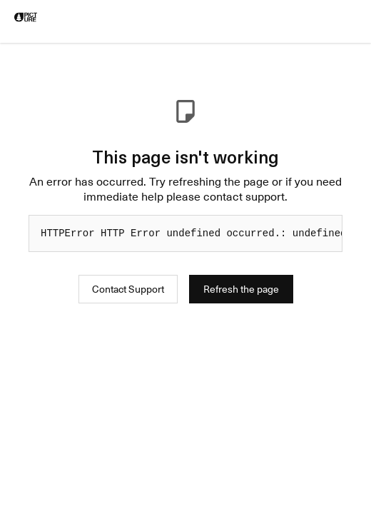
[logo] (25, 17)
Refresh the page (241, 288)
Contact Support (128, 288)
